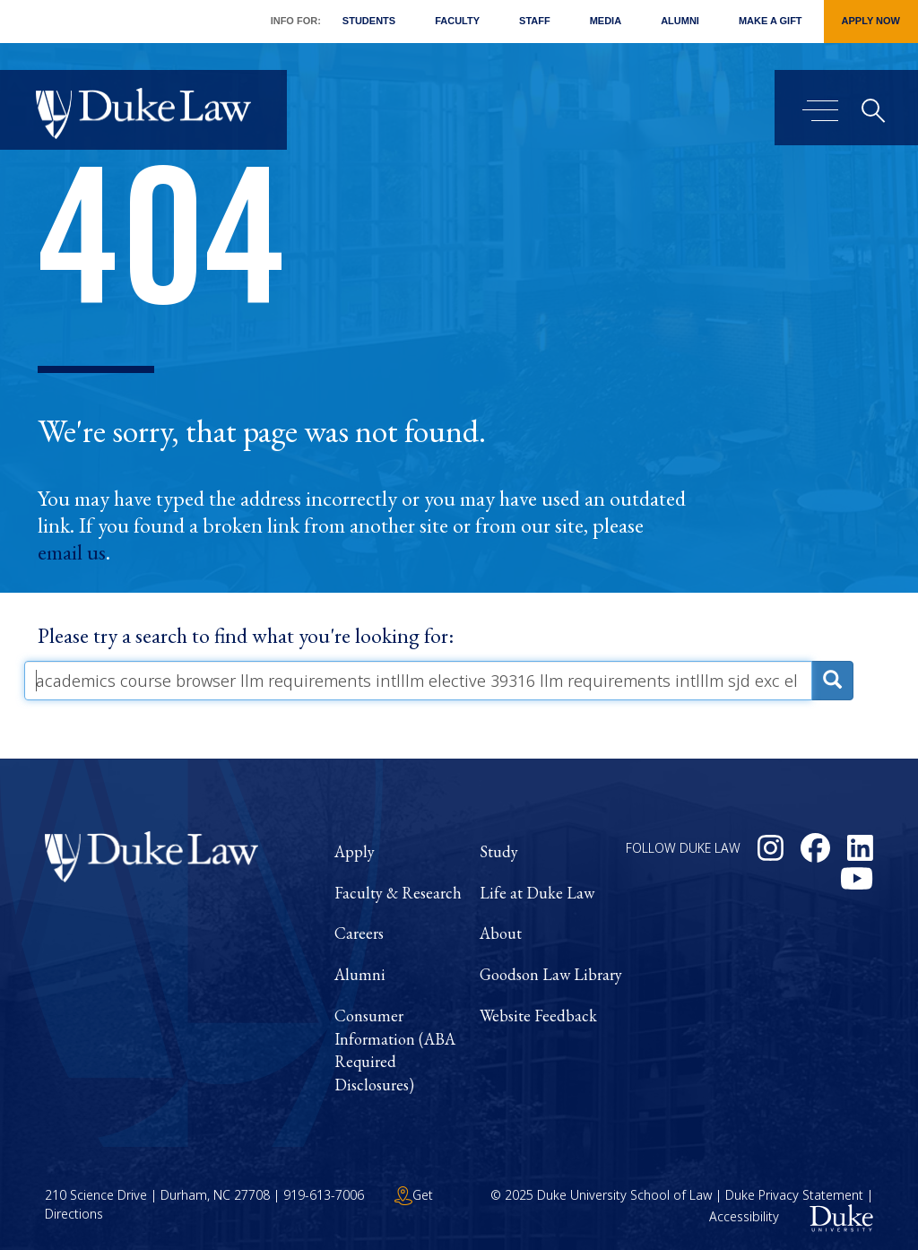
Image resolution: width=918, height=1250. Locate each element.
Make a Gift (770, 20)
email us (72, 552)
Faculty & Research (398, 892)
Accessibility (744, 1216)
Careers (359, 933)
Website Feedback (538, 1015)
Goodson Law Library (551, 974)
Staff (534, 20)
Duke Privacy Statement (794, 1194)
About (501, 933)
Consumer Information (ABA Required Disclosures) (394, 1050)
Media (605, 20)
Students (368, 20)
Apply (354, 851)
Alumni (680, 20)
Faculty (457, 20)
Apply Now (871, 20)
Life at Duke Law (537, 892)
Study (499, 851)
